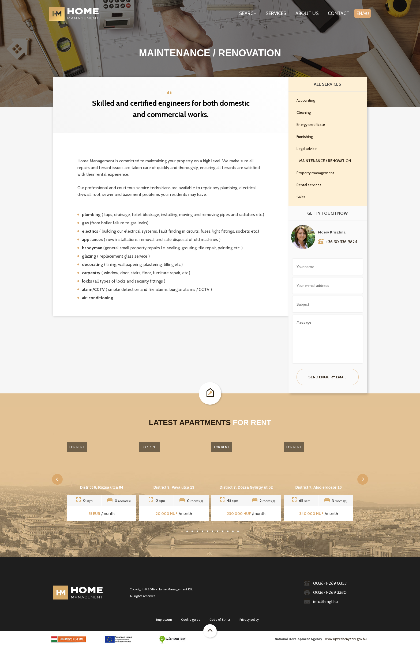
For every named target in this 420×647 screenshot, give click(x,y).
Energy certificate (311, 124)
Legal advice (307, 148)
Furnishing (305, 136)
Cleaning (304, 112)
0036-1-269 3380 (325, 592)
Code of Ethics (219, 619)
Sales (301, 197)
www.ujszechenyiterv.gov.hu (346, 639)
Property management (315, 172)
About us (307, 13)
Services (276, 13)
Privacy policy (249, 619)
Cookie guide (190, 619)
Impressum (164, 619)
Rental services (309, 184)
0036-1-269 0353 (325, 583)
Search (248, 13)
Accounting (306, 100)
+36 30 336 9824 (337, 241)
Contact (338, 13)
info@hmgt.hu (321, 601)
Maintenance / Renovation (325, 160)
